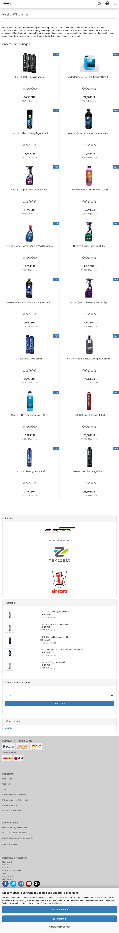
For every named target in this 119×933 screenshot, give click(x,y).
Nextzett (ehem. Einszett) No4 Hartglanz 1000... (29, 302)
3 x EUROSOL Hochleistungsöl (29, 77)
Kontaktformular (9, 844)
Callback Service (9, 805)
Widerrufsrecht (9, 784)
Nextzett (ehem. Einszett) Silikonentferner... (89, 133)
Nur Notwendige (60, 919)
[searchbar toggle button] (99, 4)
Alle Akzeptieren (59, 909)
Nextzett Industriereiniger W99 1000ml (89, 189)
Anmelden (59, 703)
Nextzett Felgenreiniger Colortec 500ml (29, 189)
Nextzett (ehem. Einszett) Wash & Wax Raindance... (30, 246)
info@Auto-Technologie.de (21, 838)
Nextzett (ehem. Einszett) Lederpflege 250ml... (89, 358)
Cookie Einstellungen (11, 810)
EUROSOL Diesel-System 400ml (30, 471)
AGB (4, 789)
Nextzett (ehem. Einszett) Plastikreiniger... (89, 302)
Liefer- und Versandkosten (14, 795)
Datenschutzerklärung (51, 903)
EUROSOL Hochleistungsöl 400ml (89, 471)
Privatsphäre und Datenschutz (15, 800)
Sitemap (8, 728)
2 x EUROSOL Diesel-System (29, 358)
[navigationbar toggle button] (115, 4)
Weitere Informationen (59, 926)
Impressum (7, 779)
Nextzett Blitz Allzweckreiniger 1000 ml (29, 415)
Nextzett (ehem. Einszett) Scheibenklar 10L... (89, 77)
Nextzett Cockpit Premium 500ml (89, 246)
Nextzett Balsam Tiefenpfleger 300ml (30, 133)
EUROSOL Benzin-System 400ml (89, 415)
